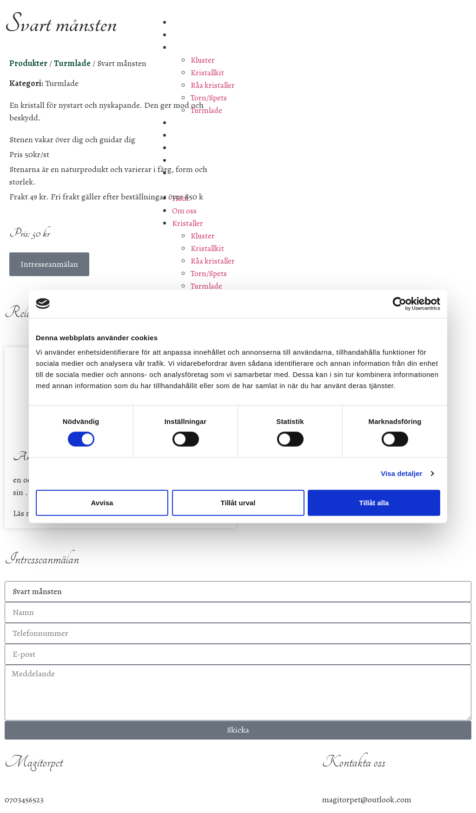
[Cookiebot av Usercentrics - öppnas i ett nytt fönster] (399, 304)
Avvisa (102, 502)
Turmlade (62, 83)
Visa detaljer (401, 473)
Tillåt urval (238, 502)
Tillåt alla (374, 502)
